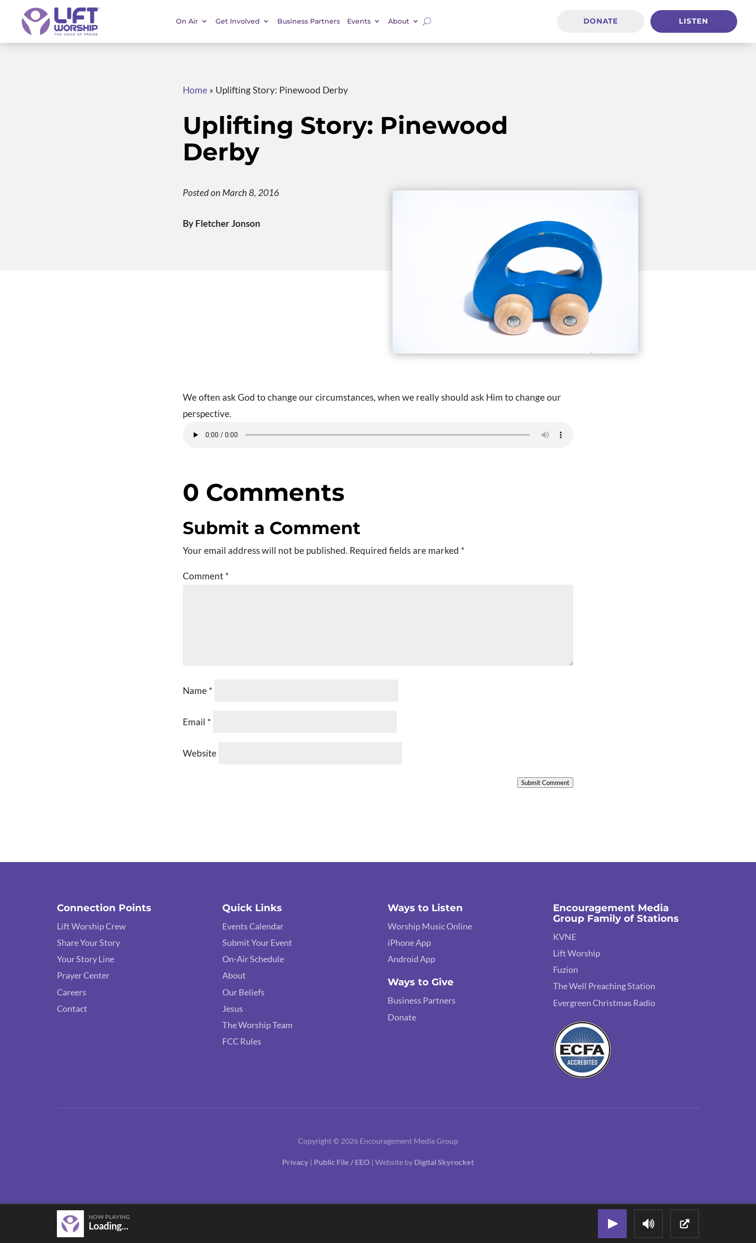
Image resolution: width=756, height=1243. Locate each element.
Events (359, 21)
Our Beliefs (243, 992)
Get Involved (238, 21)
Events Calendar (253, 926)
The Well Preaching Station (604, 986)
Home (195, 89)
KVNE (564, 936)
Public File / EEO (342, 1161)
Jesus (232, 1008)
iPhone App (409, 942)
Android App (411, 959)
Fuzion (565, 969)
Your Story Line (85, 959)
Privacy (295, 1161)
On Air (187, 21)
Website (199, 753)
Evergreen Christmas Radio (604, 1002)
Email (197, 721)
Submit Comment (545, 782)
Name (198, 690)
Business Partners (308, 21)
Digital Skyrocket (444, 1161)
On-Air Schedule (253, 959)
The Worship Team (257, 1025)
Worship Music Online (430, 926)
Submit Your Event (257, 942)
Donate (601, 20)
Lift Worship (576, 953)
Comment (206, 575)
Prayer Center (83, 975)
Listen (693, 20)
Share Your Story (88, 942)
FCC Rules (241, 1041)
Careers (71, 992)
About (398, 21)
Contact (72, 1008)
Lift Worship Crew (91, 926)
